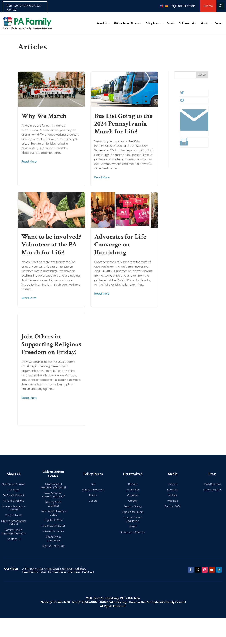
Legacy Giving (133, 506)
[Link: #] (194, 133)
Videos (173, 495)
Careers (132, 500)
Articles (172, 484)
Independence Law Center (14, 508)
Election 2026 (173, 506)
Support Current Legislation (132, 519)
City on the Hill (13, 515)
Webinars (172, 500)
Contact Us (13, 538)
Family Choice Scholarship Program (13, 531)
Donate (208, 5)
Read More (29, 161)
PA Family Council (13, 495)
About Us (102, 23)
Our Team (13, 489)
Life (93, 484)
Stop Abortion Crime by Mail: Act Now (24, 7)
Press (218, 23)
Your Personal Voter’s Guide (53, 513)
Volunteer (133, 495)
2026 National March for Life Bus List (53, 486)
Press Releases (212, 484)
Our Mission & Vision (13, 484)
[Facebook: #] (182, 101)
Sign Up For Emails (53, 545)
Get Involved (186, 23)
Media (204, 23)
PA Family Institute (13, 500)
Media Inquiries (212, 489)
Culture (93, 500)
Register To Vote (53, 520)
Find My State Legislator (53, 504)
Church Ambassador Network (13, 522)
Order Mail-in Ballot (53, 525)
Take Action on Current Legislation (53, 495)
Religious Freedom (93, 489)
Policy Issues (152, 23)
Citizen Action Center (126, 23)
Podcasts (172, 489)
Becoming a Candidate (53, 538)
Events (170, 23)
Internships (133, 489)
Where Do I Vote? (53, 531)
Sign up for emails (183, 6)
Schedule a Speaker (133, 532)
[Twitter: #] (182, 93)
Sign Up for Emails (132, 511)
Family (93, 495)
